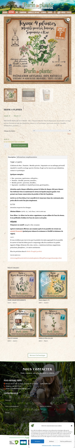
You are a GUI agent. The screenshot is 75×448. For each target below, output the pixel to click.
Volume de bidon (9, 131)
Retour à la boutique (37, 355)
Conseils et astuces (33, 12)
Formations (23, 12)
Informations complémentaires (27, 157)
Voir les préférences (65, 441)
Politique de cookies (47, 445)
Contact (50, 12)
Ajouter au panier (19, 145)
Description (12, 157)
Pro (17, 12)
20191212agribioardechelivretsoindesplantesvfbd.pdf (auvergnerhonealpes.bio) (36, 258)
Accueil (5, 12)
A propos (43, 12)
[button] (71, 426)
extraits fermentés (16, 231)
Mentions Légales (56, 445)
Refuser (51, 441)
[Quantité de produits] (6, 145)
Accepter (37, 441)
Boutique (11, 12)
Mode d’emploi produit (34, 251)
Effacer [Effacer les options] (69, 134)
